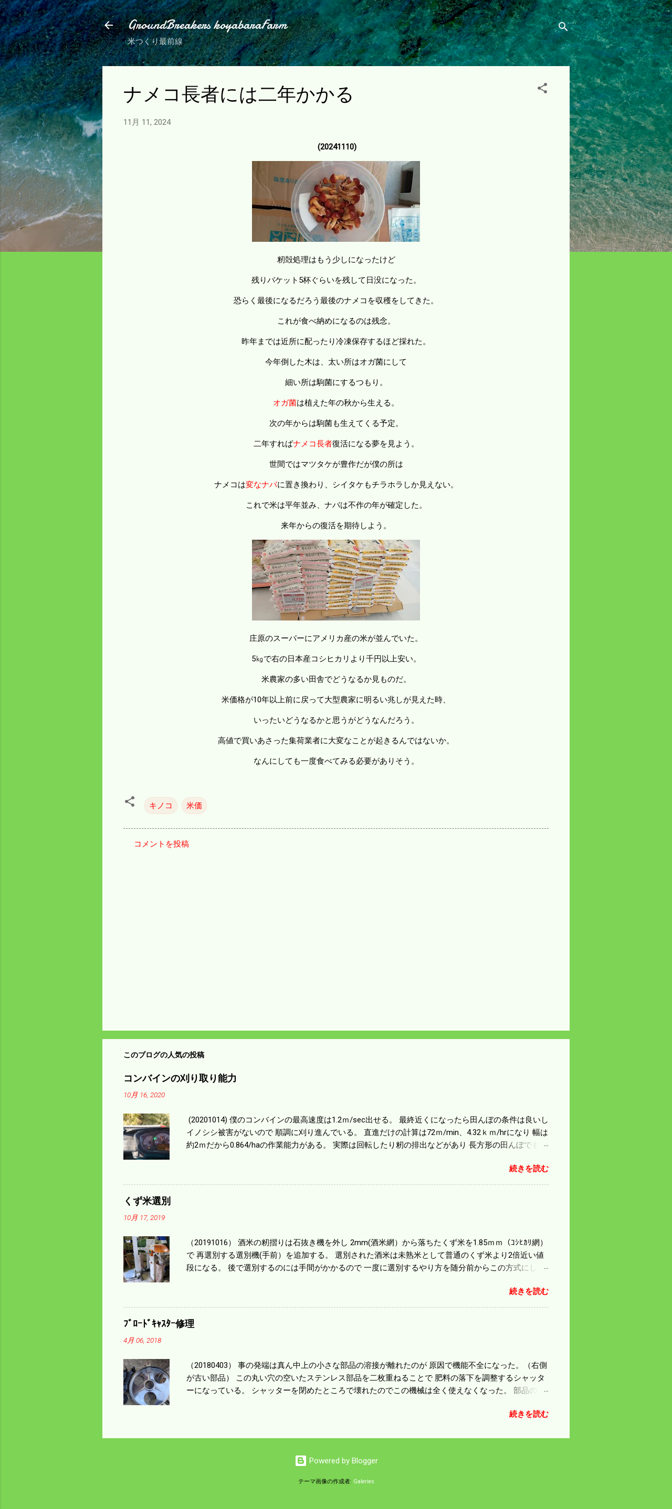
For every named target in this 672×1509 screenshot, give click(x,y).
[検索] (563, 29)
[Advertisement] (336, 933)
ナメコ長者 (312, 443)
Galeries (363, 1481)
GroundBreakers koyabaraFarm (207, 25)
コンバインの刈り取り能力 (180, 1078)
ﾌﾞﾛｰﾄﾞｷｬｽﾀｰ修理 (158, 1324)
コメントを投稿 (161, 844)
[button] (542, 90)
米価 (194, 805)
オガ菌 (285, 403)
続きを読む (529, 1168)
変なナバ (261, 484)
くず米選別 (147, 1201)
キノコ (161, 805)
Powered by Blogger (336, 1460)
